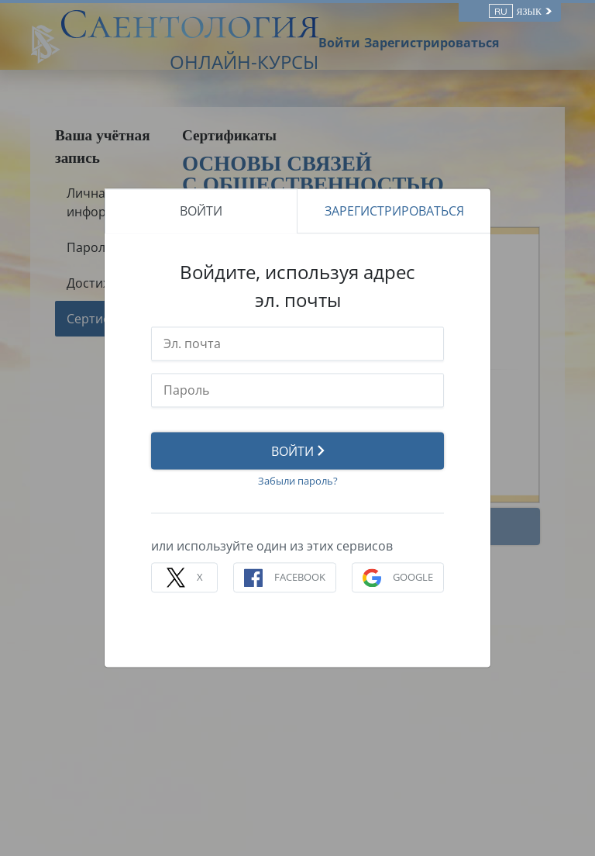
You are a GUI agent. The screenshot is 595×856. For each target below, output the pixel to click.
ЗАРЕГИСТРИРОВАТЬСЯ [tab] (394, 210)
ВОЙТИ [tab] (201, 210)
